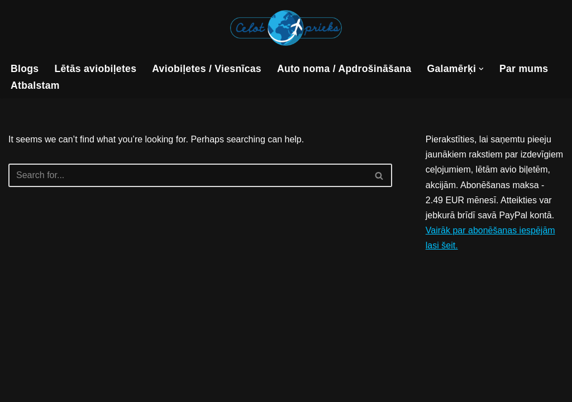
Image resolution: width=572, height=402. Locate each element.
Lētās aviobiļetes (95, 68)
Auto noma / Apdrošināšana (344, 68)
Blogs (25, 68)
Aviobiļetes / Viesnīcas (206, 68)
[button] (481, 68)
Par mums (523, 68)
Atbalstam (35, 85)
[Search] (187, 175)
